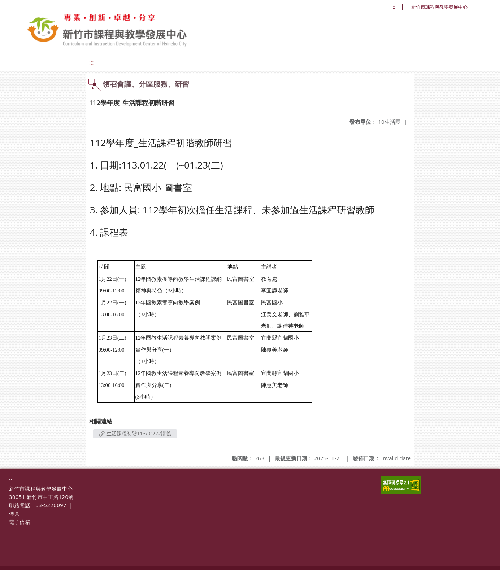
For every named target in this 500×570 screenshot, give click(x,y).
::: (393, 7)
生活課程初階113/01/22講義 (135, 433)
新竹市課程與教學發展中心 (439, 7)
